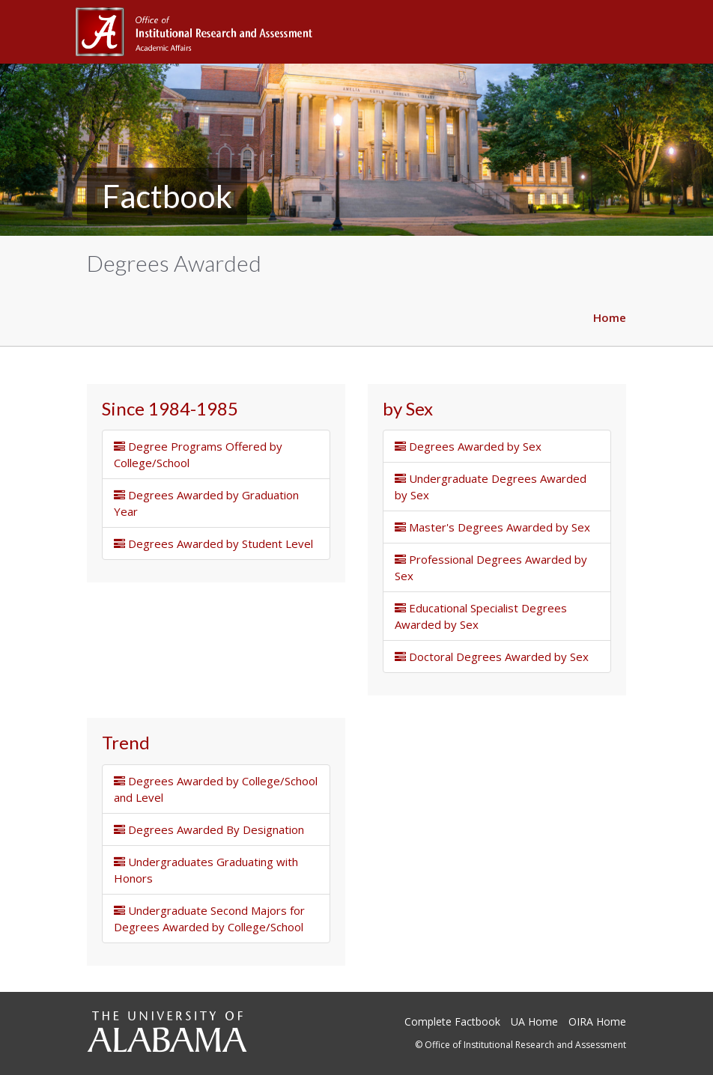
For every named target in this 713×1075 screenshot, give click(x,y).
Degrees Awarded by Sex (468, 446)
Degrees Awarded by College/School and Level (216, 789)
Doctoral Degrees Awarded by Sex (492, 656)
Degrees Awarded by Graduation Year (206, 503)
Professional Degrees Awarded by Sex (491, 567)
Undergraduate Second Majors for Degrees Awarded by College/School (209, 918)
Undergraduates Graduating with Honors (206, 870)
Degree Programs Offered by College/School (198, 454)
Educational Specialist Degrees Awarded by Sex (481, 616)
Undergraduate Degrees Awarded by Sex (490, 486)
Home (609, 317)
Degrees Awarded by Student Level (213, 543)
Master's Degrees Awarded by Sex (492, 527)
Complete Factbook (452, 1021)
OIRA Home (597, 1021)
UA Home (534, 1021)
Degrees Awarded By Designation (209, 829)
